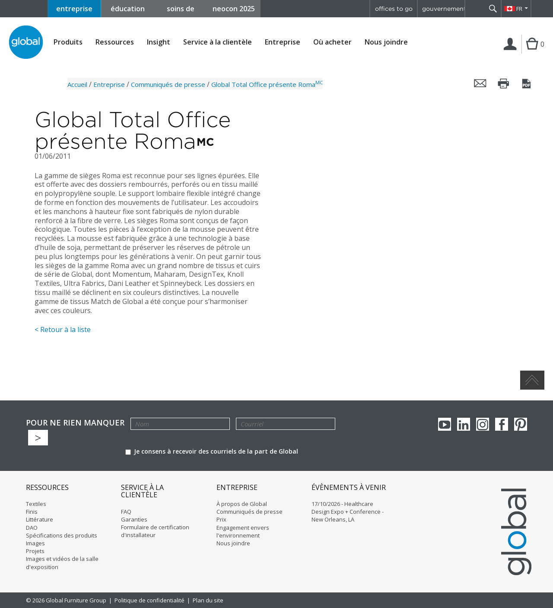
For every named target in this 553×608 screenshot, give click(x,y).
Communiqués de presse (168, 84)
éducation (128, 8)
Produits (68, 42)
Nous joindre (386, 42)
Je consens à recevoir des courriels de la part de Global (211, 451)
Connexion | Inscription (512, 53)
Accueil (77, 84)
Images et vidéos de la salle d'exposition (62, 562)
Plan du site (208, 600)
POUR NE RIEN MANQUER (75, 423)
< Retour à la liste (63, 329)
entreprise (74, 8)
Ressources (114, 42)
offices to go (394, 8)
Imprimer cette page (503, 83)
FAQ (126, 511)
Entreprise (282, 42)
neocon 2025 (234, 8)
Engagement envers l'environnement (242, 531)
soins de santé (180, 10)
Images (35, 543)
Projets (35, 551)
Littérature (39, 519)
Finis (32, 511)
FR (519, 9)
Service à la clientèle (217, 42)
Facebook (501, 424)
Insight (158, 42)
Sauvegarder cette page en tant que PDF (527, 83)
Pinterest (520, 424)
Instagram (482, 424)
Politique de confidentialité (149, 600)
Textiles (36, 504)
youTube (444, 424)
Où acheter (332, 42)
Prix (221, 519)
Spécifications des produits (61, 535)
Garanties (134, 519)
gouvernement (443, 8)
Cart (531, 53)
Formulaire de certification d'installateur (155, 531)
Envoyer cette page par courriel (480, 83)
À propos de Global (241, 504)
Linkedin (463, 424)
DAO (32, 527)
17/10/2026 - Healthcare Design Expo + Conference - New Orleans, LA (347, 511)
